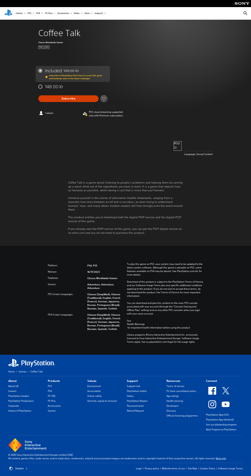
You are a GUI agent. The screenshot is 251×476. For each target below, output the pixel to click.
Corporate (13, 405)
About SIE (13, 386)
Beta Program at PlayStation (221, 429)
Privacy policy (152, 468)
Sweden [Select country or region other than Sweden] (18, 468)
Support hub (133, 386)
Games (19, 13)
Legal (139, 468)
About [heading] (12, 381)
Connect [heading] (211, 381)
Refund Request (135, 410)
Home (11, 371)
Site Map (192, 468)
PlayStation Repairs (137, 401)
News (76, 13)
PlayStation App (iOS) (217, 414)
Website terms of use (173, 468)
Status (130, 396)
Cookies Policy (207, 468)
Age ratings (172, 396)
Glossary (171, 410)
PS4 (38, 13)
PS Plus (49, 13)
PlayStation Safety (137, 391)
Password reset (135, 405)
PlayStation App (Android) (220, 419)
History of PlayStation (19, 410)
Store (87, 13)
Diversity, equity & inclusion (102, 401)
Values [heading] (91, 381)
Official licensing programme (182, 415)
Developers (172, 405)
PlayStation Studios (18, 396)
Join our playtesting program (221, 424)
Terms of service (175, 386)
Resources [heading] (173, 381)
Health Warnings (136, 324)
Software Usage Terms (230, 468)
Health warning (174, 401)
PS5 (29, 13)
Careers (12, 391)
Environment (94, 386)
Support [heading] (132, 381)
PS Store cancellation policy (181, 391)
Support (99, 13)
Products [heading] (54, 381)
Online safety (94, 396)
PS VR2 (51, 396)
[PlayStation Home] (8, 13)
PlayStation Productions (21, 401)
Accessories (63, 13)
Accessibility (94, 391)
